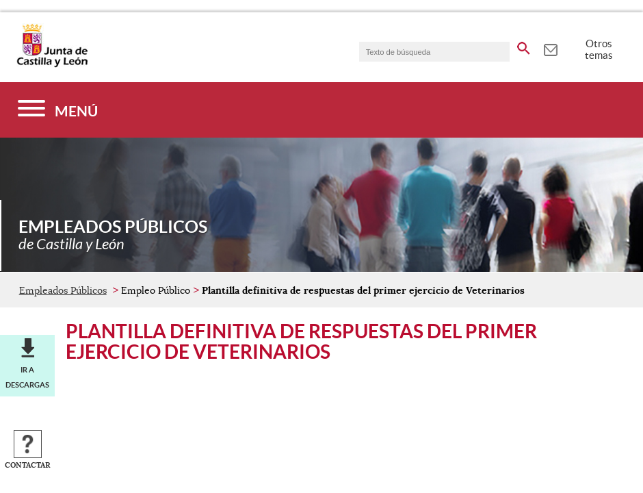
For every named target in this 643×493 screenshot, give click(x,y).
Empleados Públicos (63, 290)
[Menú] (58, 110)
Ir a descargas (27, 377)
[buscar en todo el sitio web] (523, 46)
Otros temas (599, 49)
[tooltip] (550, 48)
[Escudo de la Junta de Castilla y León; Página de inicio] (52, 64)
